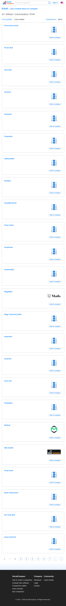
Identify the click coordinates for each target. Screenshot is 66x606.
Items (60, 19)
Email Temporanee (11, 493)
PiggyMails (8, 292)
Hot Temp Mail (9, 515)
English (62, 3)
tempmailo (8, 336)
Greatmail (7, 114)
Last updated (7, 19)
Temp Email (8, 470)
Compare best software (20, 583)
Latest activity (49, 580)
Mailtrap (7, 425)
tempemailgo (9, 269)
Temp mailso (9, 225)
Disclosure (37, 580)
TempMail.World (10, 203)
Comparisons (51, 19)
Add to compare (55, 37)
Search (49, 3)
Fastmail (7, 92)
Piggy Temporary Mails (13, 314)
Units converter (17, 589)
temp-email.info (10, 537)
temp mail (8, 381)
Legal (36, 583)
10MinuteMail (9, 159)
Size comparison (18, 591)
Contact (37, 586)
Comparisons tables (19, 586)
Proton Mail (8, 48)
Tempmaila (8, 136)
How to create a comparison (22, 580)
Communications (21, 14)
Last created (19, 19)
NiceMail (7, 181)
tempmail (7, 359)
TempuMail (8, 403)
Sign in (55, 2)
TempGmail (8, 247)
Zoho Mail (8, 70)
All (3, 14)
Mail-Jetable (8, 448)
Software (9, 14)
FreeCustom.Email (11, 25)
